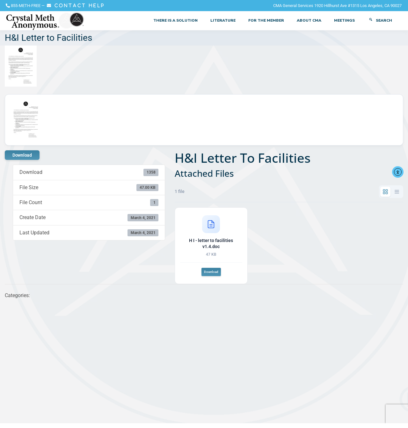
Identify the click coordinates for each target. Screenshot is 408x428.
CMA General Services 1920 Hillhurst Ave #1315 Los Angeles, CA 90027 (337, 5)
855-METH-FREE (25, 5)
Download (22, 155)
